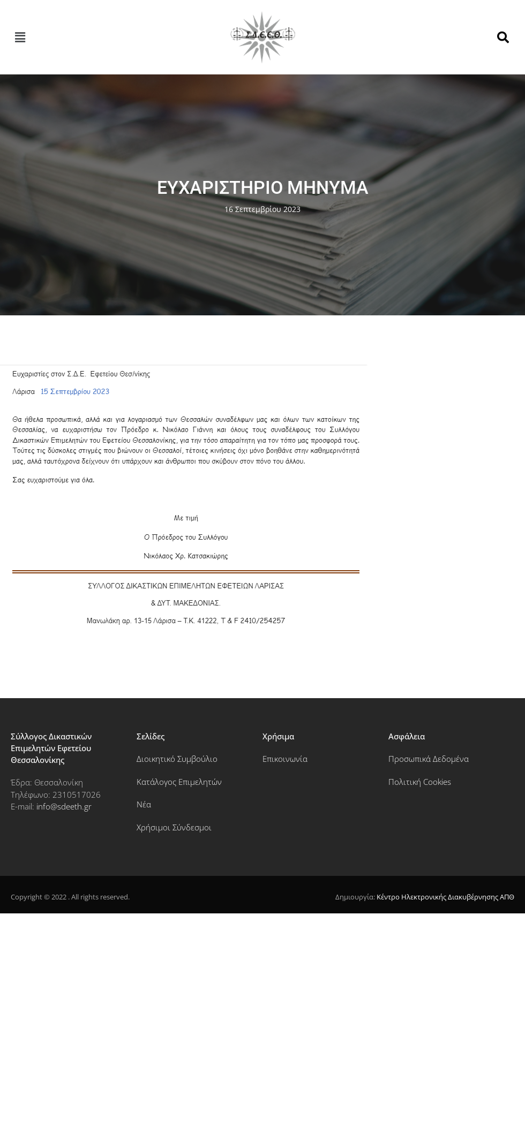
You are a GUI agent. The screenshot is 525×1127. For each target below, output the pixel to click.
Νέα (144, 804)
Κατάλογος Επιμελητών (179, 781)
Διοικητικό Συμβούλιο (177, 758)
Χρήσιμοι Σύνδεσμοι (174, 827)
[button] (20, 37)
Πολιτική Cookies (419, 781)
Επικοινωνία (285, 758)
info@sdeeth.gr (64, 806)
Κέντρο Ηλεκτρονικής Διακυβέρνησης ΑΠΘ (445, 897)
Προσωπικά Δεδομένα (428, 758)
